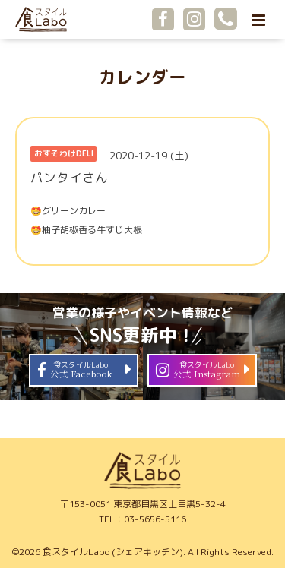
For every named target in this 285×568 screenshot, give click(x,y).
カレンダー (142, 77)
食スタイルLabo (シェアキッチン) (113, 551)
